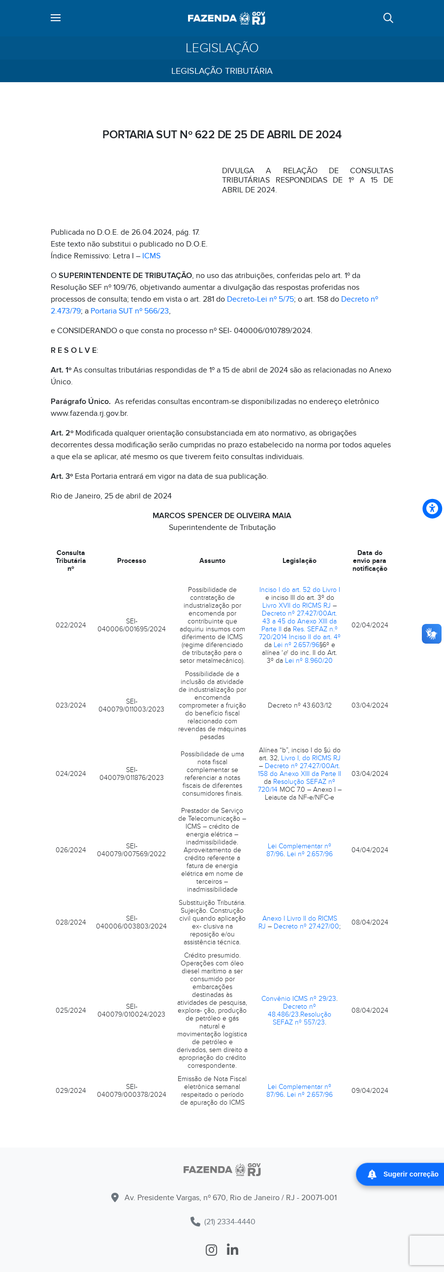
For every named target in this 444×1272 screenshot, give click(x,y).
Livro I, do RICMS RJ (311, 758)
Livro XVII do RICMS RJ (296, 605)
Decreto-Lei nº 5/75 (260, 299)
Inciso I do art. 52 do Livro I (299, 590)
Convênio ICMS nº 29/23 (298, 998)
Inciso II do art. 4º (315, 637)
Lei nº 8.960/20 (309, 660)
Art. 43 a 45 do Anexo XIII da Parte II (299, 621)
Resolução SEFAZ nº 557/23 (302, 1018)
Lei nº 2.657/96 (296, 645)
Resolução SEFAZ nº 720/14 (297, 785)
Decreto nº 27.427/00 (294, 613)
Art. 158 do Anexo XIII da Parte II (299, 770)
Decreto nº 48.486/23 (292, 1010)
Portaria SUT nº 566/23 (130, 311)
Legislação (222, 48)
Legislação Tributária (222, 71)
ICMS (152, 256)
